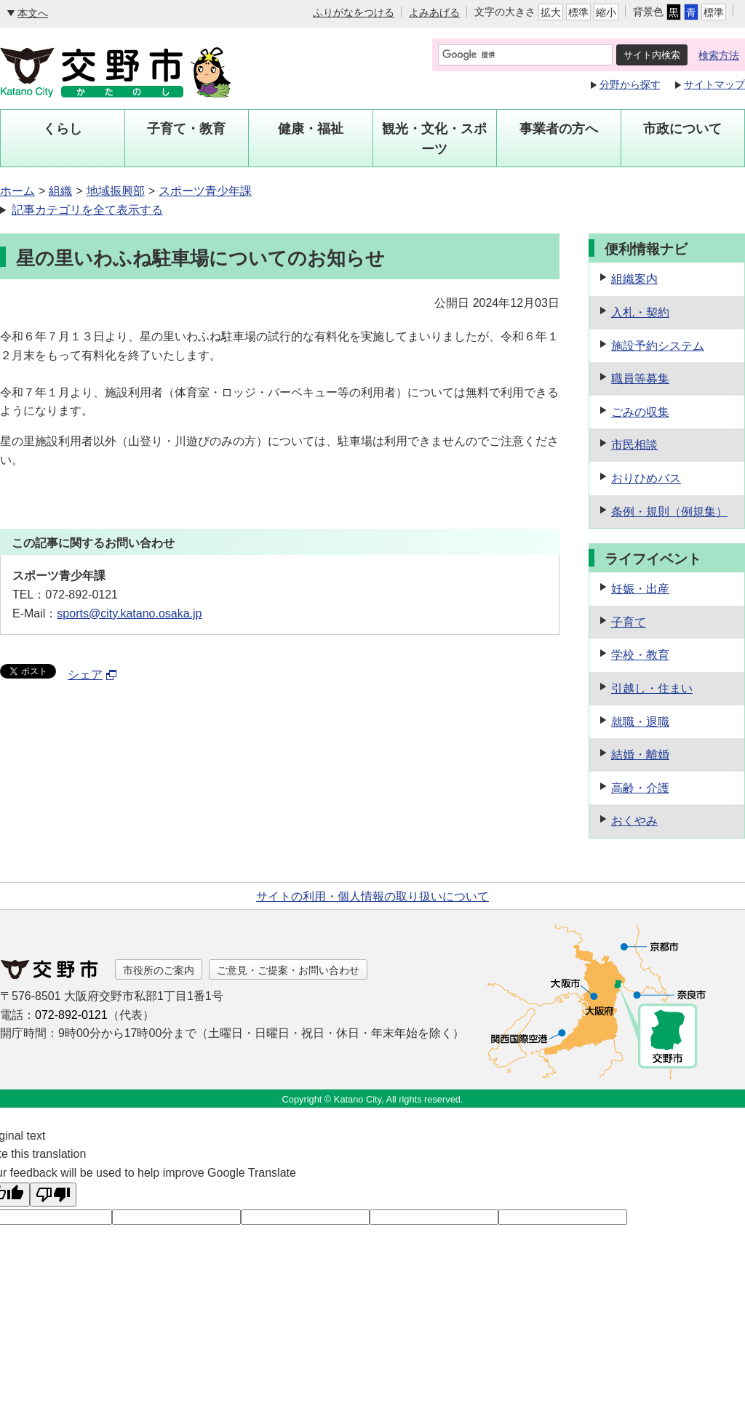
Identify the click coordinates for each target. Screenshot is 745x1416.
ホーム (17, 191)
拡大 (551, 12)
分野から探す (630, 84)
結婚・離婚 (640, 754)
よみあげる (434, 12)
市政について (682, 128)
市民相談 (634, 445)
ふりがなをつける (353, 12)
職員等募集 (640, 378)
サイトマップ (714, 84)
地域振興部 (116, 191)
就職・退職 (640, 722)
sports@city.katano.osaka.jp (129, 613)
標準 (578, 12)
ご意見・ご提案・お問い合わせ (288, 970)
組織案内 (634, 279)
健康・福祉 (310, 128)
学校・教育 (640, 655)
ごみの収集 (640, 412)
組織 (60, 191)
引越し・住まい (652, 688)
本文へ (32, 13)
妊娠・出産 (640, 589)
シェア (92, 674)
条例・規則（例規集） (669, 511)
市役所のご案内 (158, 970)
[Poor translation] (53, 1195)
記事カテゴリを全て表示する (87, 210)
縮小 (606, 12)
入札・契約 (640, 312)
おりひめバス (646, 478)
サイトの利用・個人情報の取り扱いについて (372, 896)
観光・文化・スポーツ (434, 138)
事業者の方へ (558, 128)
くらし (62, 128)
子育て (628, 622)
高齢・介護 (640, 788)
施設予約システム (657, 346)
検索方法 (718, 55)
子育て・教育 (186, 128)
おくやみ (634, 821)
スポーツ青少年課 (205, 191)
